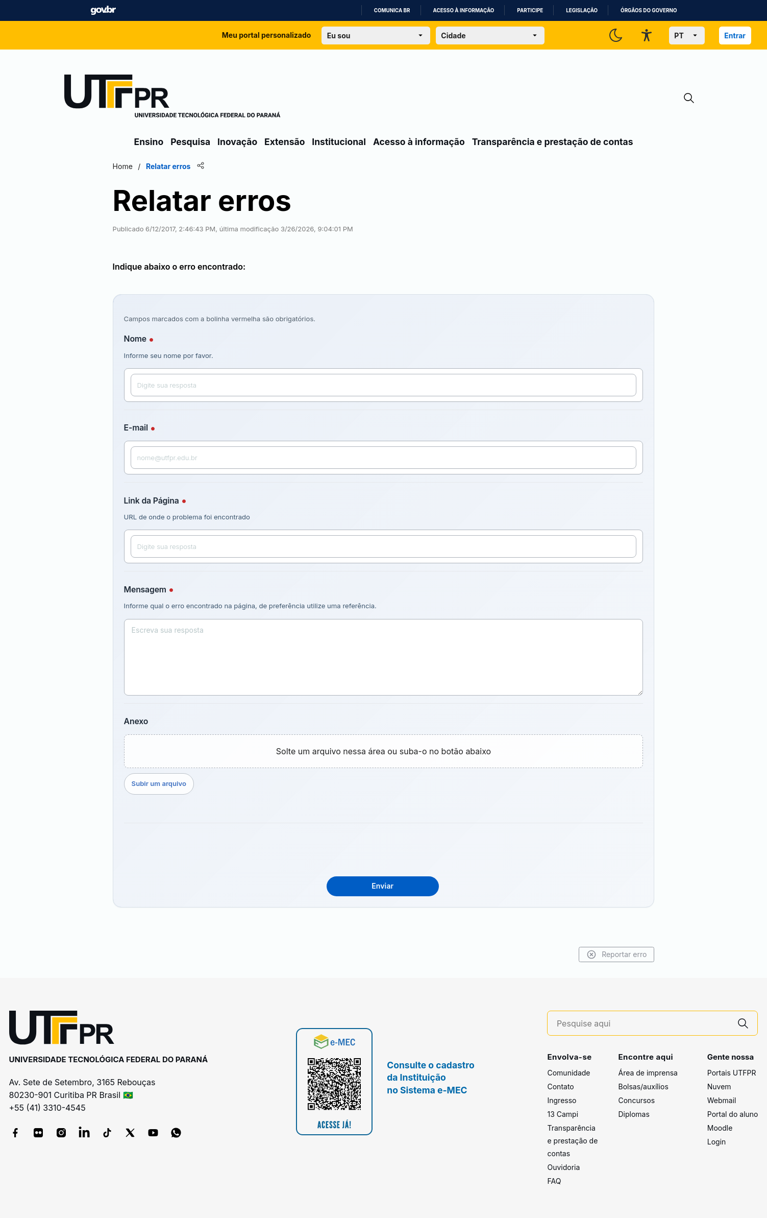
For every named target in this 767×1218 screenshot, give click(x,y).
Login (716, 1141)
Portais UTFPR (731, 1072)
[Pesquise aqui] (643, 1023)
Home (145, 166)
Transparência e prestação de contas (552, 141)
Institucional (339, 141)
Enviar (382, 885)
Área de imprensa (647, 1072)
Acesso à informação (463, 10)
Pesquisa (190, 141)
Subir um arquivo (181, 783)
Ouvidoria (563, 1167)
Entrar (735, 35)
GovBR (103, 10)
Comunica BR (392, 10)
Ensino (149, 141)
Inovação (237, 141)
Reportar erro (594, 954)
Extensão (284, 141)
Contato (560, 1086)
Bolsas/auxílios (643, 1086)
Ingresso (561, 1100)
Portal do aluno (732, 1114)
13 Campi (562, 1114)
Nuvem (719, 1086)
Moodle (720, 1128)
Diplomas (633, 1114)
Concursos (636, 1100)
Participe (530, 10)
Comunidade (568, 1072)
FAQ (554, 1181)
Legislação (582, 10)
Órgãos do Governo (649, 10)
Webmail (721, 1100)
